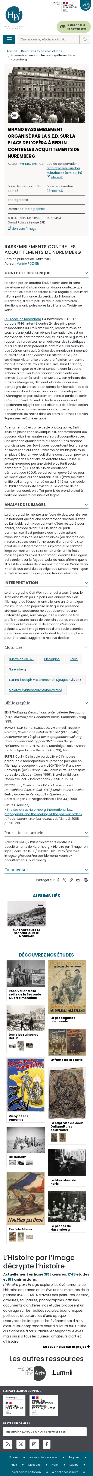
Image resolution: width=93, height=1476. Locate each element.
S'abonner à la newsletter (76, 27)
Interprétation (21, 582)
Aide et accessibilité (65, 1472)
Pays (14, 1465)
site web (57, 177)
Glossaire (34, 1465)
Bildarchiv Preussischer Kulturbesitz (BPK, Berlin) (64, 170)
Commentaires (18, 869)
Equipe (73, 1465)
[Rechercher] (48, 39)
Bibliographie (17, 703)
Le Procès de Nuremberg (22, 319)
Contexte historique (27, 273)
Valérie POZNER (28, 263)
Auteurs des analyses (43, 1457)
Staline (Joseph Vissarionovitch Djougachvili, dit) (45, 680)
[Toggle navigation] (9, 39)
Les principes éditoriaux (26, 1472)
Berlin (74, 659)
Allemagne (52, 659)
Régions (74, 1457)
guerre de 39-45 (21, 659)
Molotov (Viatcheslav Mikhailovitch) (35, 690)
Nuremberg (17, 669)
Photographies (34, 209)
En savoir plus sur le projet (64, 1347)
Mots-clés (13, 647)
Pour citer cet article (23, 832)
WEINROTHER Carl (32, 164)
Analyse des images (25, 504)
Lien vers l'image (24, 228)
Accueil (11, 51)
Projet (55, 1465)
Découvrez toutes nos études (41, 51)
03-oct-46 (55, 191)
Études (13, 1457)
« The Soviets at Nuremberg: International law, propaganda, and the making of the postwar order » (43, 811)
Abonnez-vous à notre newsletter (36, 1431)
